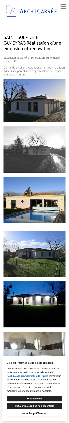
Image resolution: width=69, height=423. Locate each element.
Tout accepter (34, 398)
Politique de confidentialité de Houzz (27, 375)
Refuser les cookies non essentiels (34, 405)
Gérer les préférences (34, 413)
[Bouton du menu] (63, 6)
